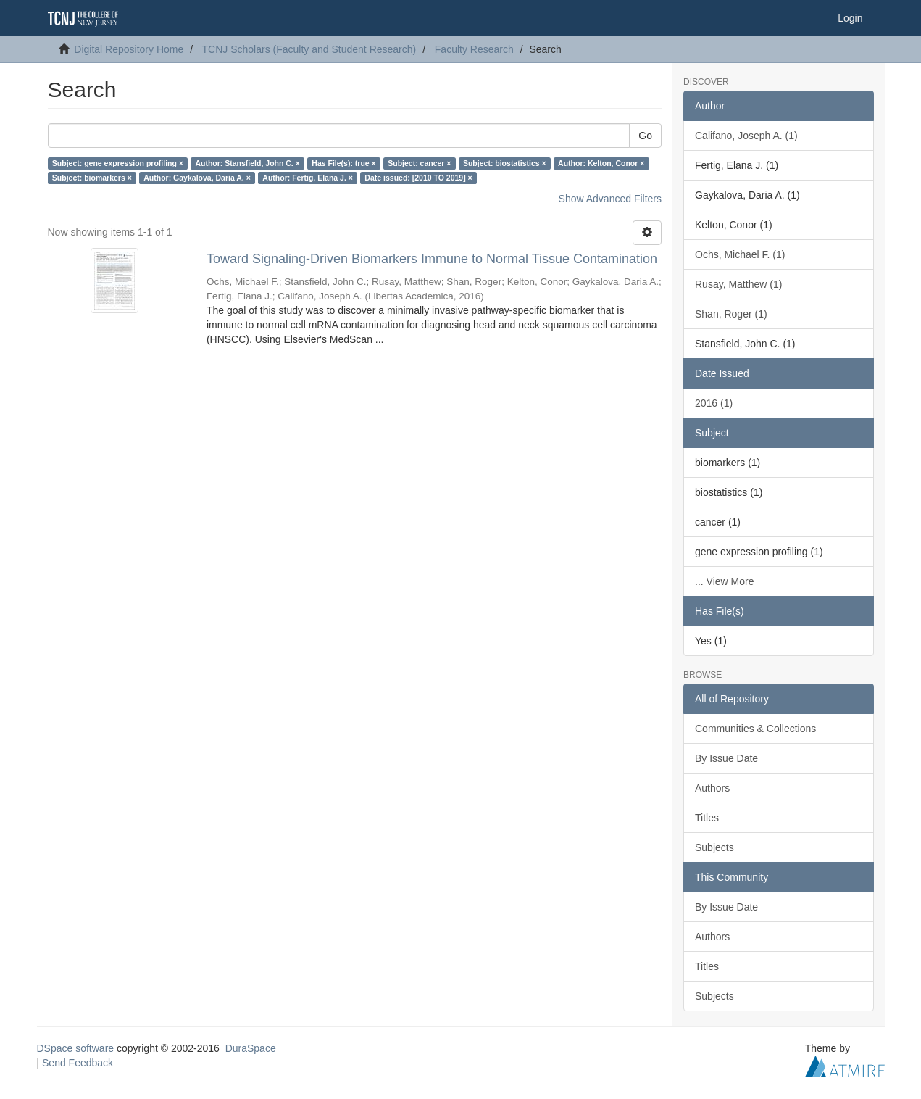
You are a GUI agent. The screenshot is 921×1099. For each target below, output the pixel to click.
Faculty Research (474, 49)
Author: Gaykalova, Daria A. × (197, 177)
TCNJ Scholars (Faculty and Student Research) (309, 49)
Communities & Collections (755, 728)
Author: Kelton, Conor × (601, 163)
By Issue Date (726, 758)
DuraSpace (250, 1048)
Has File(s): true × (343, 163)
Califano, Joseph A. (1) (746, 135)
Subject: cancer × (419, 163)
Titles (707, 818)
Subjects (714, 847)
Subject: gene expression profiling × (117, 163)
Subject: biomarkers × (92, 177)
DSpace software (75, 1048)
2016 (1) (714, 403)
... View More (724, 581)
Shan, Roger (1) (731, 314)
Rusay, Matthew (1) (738, 284)
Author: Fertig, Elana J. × (307, 177)
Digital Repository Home (128, 49)
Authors (712, 788)
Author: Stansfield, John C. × (247, 163)
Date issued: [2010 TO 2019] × (418, 177)
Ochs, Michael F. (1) (740, 254)
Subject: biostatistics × (504, 163)
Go (645, 135)
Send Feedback (77, 1063)
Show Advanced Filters (610, 198)
